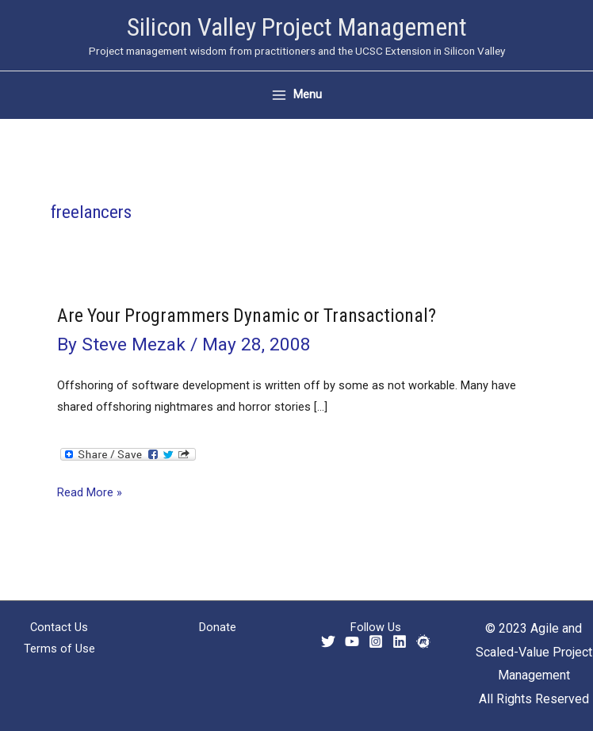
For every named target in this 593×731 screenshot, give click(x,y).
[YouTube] (352, 641)
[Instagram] (376, 641)
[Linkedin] (399, 641)
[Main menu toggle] (296, 94)
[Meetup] (423, 641)
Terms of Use (59, 648)
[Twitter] (328, 641)
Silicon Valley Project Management (297, 27)
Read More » (89, 492)
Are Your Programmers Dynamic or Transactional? (246, 315)
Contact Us (59, 627)
